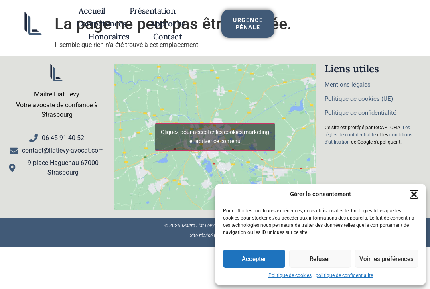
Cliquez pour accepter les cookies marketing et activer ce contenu (215, 136)
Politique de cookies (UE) (359, 98)
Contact (235, 28)
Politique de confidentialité (360, 112)
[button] (414, 194)
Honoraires (176, 28)
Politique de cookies (290, 275)
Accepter (254, 259)
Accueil (93, 15)
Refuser (320, 259)
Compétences (226, 15)
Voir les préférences (386, 259)
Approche (292, 15)
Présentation (154, 15)
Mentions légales (348, 84)
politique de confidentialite (344, 275)
